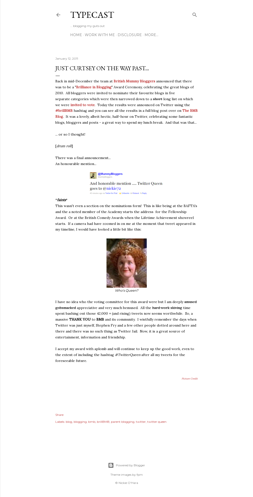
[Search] (195, 14)
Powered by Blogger (126, 465)
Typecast (92, 15)
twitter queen (157, 422)
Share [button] (59, 415)
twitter (141, 422)
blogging (80, 422)
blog (69, 422)
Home (76, 35)
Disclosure (130, 35)
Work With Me (100, 35)
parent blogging (122, 422)
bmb (91, 422)
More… (151, 35)
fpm (140, 474)
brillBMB (103, 422)
